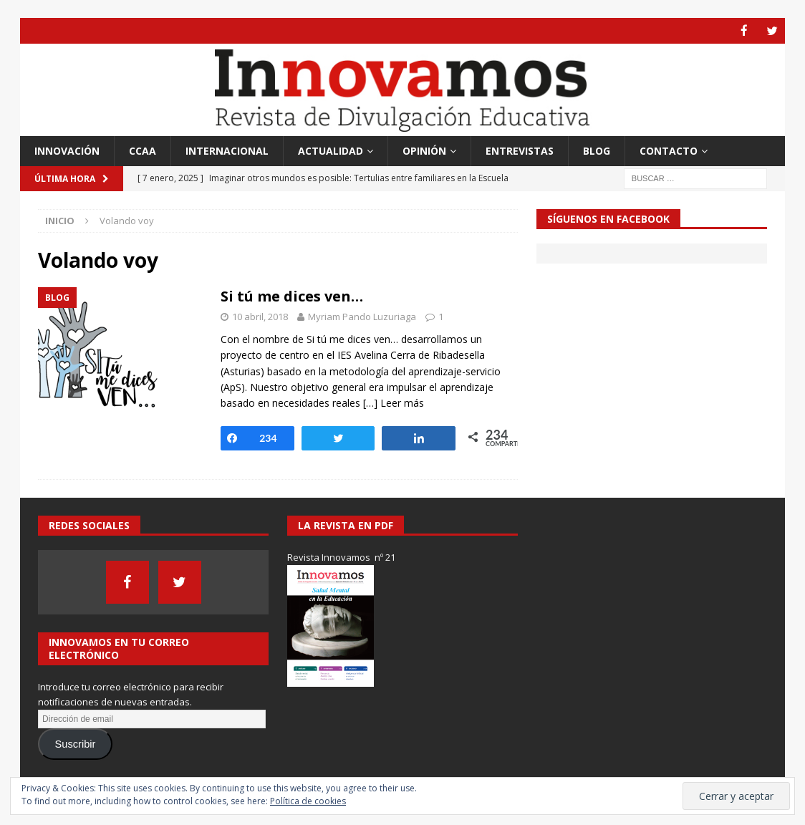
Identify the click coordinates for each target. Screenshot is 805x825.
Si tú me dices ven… (292, 295)
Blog (596, 150)
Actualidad (330, 150)
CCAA (142, 150)
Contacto (669, 150)
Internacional (227, 150)
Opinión (424, 150)
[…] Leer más (393, 402)
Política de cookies (308, 801)
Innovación (67, 150)
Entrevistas (520, 150)
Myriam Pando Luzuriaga (362, 315)
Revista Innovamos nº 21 (341, 556)
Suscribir (75, 743)
